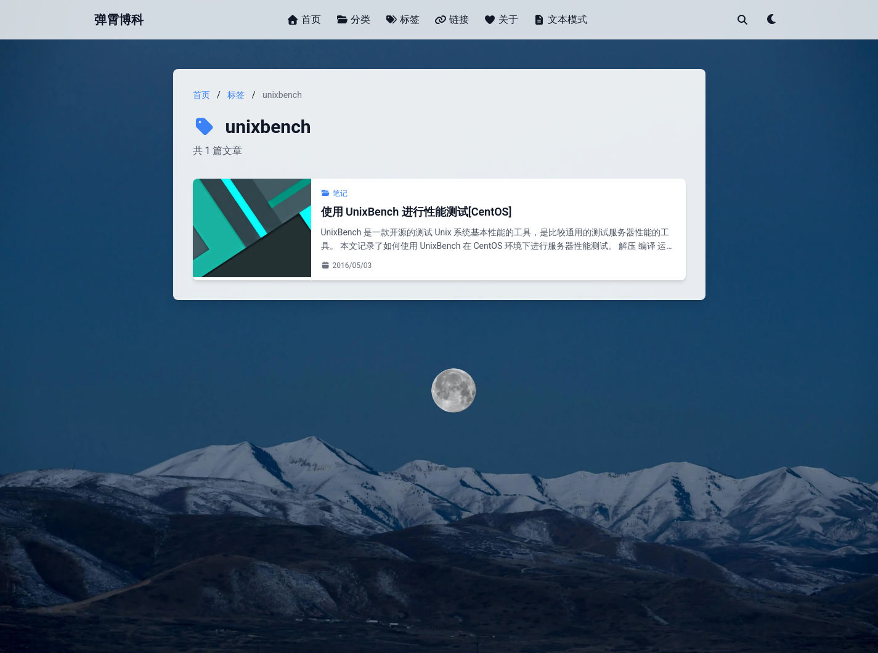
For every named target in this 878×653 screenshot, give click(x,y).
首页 (201, 95)
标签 (236, 95)
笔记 (334, 193)
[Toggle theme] (772, 19)
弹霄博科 (119, 19)
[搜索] (742, 19)
